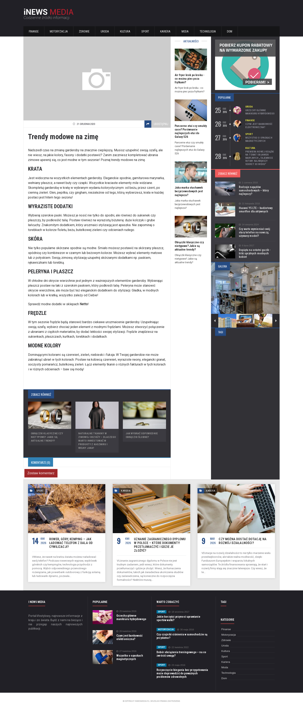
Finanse (34, 31)
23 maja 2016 (176, 661)
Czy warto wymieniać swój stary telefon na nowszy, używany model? (254, 232)
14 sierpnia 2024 (248, 224)
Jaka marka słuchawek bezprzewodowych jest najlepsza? (188, 191)
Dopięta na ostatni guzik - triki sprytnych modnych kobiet (257, 251)
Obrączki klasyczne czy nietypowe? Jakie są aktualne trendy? (46, 437)
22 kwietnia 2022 (178, 643)
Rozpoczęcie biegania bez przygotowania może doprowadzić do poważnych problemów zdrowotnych (182, 669)
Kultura (125, 31)
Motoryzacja (59, 31)
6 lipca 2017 (246, 245)
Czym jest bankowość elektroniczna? (258, 126)
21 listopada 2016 (249, 204)
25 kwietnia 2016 (126, 607)
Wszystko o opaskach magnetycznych (258, 139)
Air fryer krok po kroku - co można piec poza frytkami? (189, 78)
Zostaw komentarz (40, 473)
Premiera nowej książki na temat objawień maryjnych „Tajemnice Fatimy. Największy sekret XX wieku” (259, 158)
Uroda (105, 31)
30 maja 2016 (185, 626)
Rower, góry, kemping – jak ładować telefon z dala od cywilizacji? (70, 543)
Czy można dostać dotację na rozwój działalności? (242, 541)
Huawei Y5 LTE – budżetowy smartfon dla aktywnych (255, 209)
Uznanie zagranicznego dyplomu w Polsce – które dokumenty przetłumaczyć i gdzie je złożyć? (159, 543)
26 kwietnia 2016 (126, 627)
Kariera (165, 31)
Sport (145, 31)
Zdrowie (84, 31)
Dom (229, 31)
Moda (185, 31)
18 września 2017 (178, 608)
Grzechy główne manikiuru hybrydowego (259, 112)
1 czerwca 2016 (248, 183)
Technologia (208, 31)
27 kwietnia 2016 (126, 647)
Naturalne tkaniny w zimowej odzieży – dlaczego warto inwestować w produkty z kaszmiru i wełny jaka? (96, 440)
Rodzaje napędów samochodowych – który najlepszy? (253, 190)
